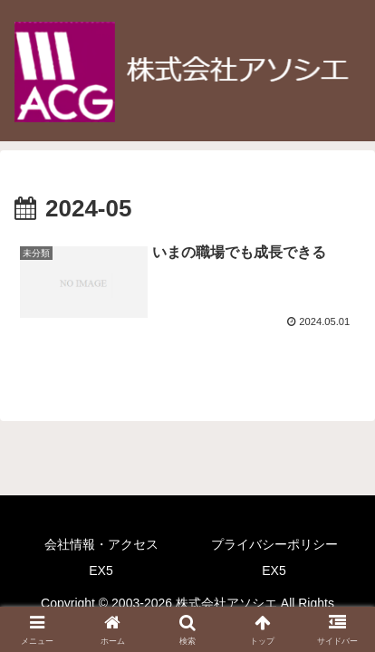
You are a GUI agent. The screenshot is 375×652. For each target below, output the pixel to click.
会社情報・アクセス (101, 544)
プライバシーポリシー (274, 544)
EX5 (100, 570)
